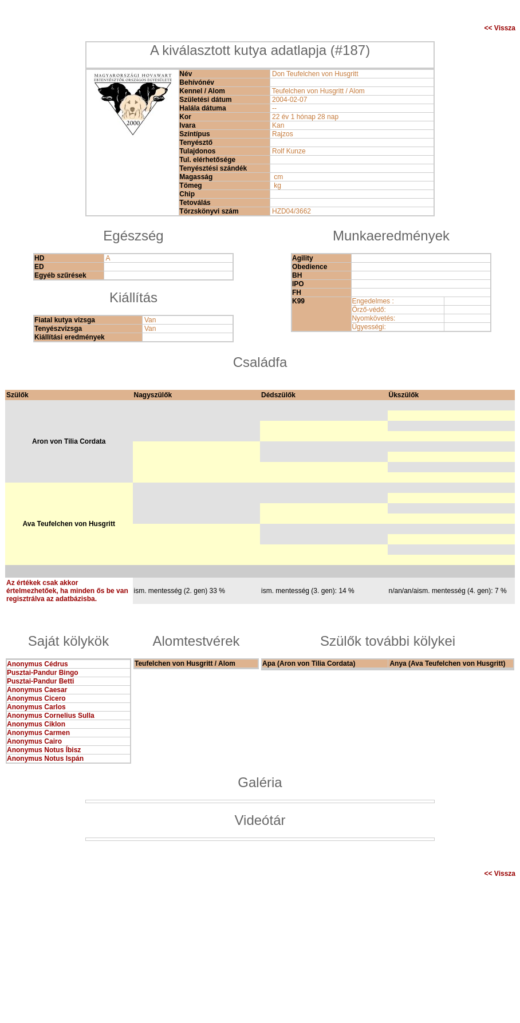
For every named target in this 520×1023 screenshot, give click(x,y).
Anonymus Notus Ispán (45, 759)
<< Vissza (500, 28)
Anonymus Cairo (34, 741)
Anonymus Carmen (38, 733)
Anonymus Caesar (37, 690)
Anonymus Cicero (36, 698)
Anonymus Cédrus (37, 664)
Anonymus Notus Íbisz (44, 750)
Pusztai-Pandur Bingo (42, 673)
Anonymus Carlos (36, 707)
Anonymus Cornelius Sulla (50, 716)
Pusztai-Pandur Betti (40, 681)
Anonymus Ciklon (36, 724)
